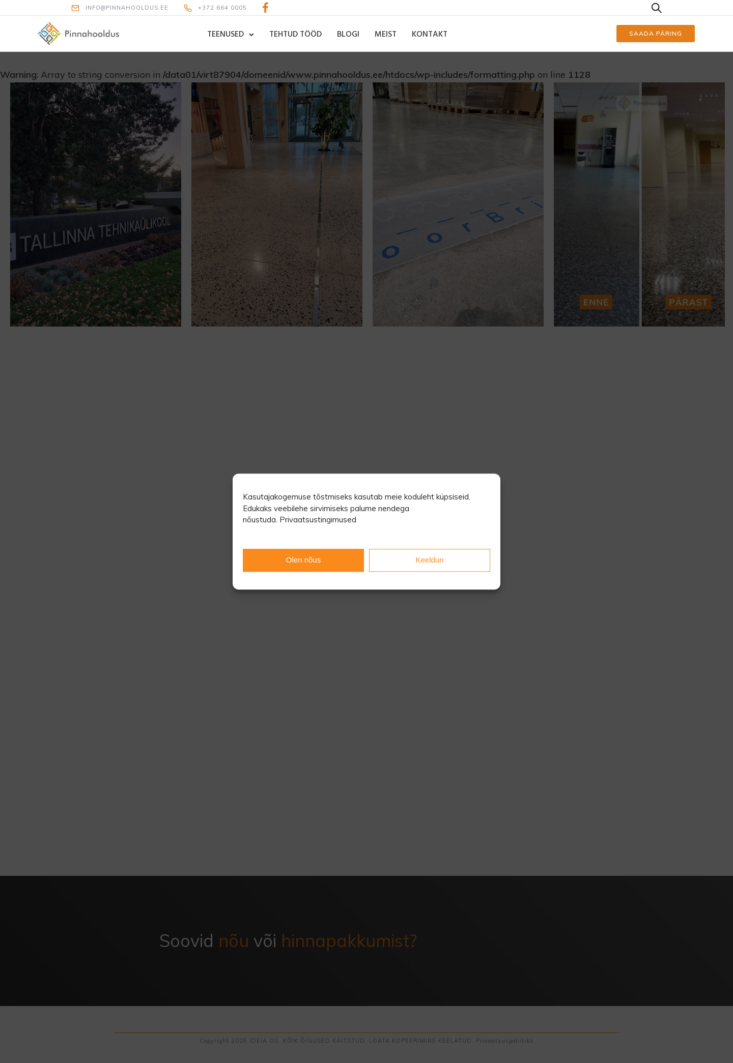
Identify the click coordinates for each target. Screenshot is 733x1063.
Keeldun (429, 559)
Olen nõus (303, 559)
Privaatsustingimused (317, 519)
